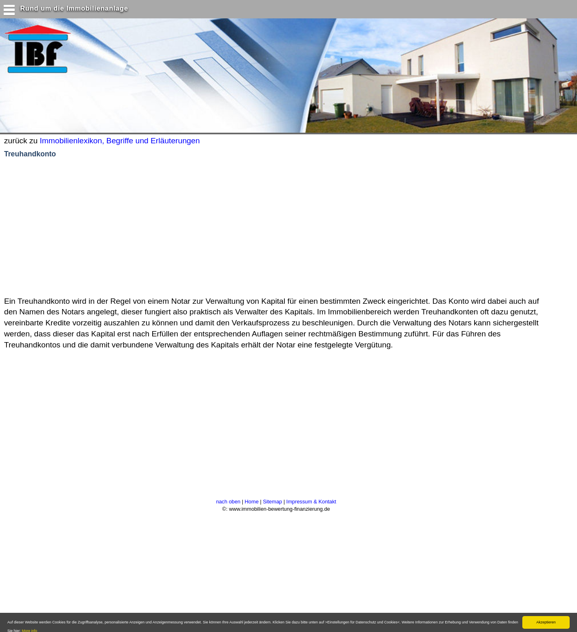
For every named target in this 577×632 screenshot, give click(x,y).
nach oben (228, 501)
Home (252, 501)
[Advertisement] (158, 228)
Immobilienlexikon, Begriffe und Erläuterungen (120, 140)
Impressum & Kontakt (311, 501)
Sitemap (272, 501)
